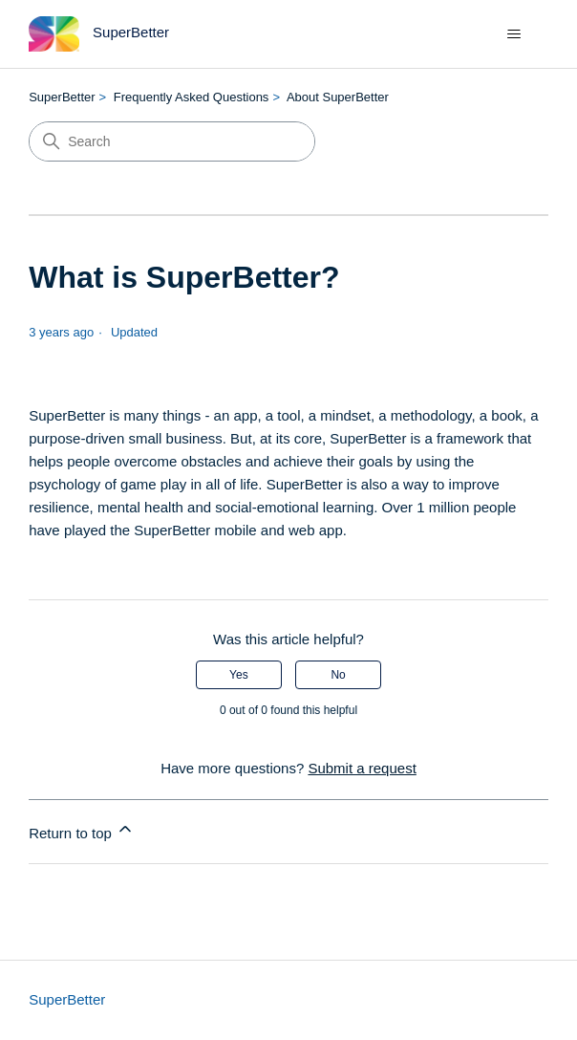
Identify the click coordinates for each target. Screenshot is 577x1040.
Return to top (82, 830)
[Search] (172, 141)
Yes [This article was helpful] (238, 675)
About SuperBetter (338, 97)
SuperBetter (62, 97)
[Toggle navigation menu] (514, 34)
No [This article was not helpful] (338, 675)
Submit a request (362, 768)
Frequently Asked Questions (191, 97)
